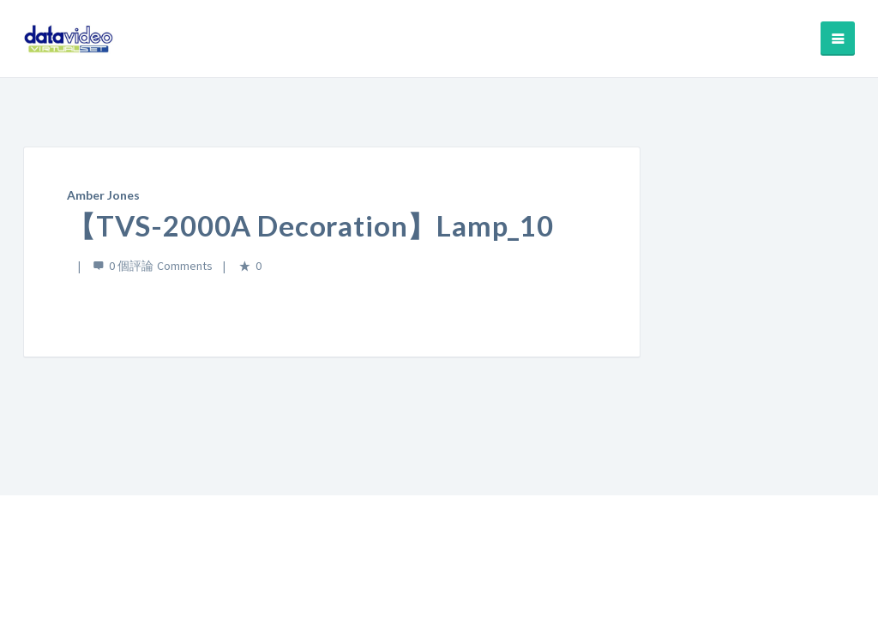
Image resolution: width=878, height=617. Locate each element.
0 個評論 (131, 265)
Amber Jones (103, 195)
